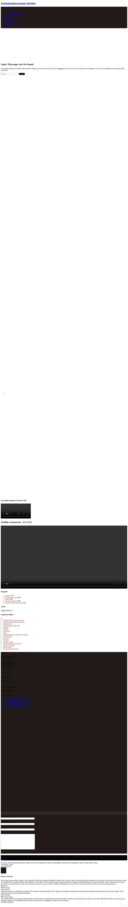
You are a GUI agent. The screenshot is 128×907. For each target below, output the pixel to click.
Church (3, 862)
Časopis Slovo (7, 636)
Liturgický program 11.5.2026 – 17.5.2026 (18, 702)
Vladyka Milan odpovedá (11, 625)
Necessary (6, 891)
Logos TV (6, 638)
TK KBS (6, 640)
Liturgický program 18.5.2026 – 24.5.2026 (18, 699)
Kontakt (7, 27)
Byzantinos (6, 631)
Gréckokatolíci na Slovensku (12, 643)
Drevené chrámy (8, 642)
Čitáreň (7, 24)
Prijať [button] (11, 867)
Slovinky (12, 11)
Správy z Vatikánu (9, 645)
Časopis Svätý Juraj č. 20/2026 (15, 704)
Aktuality (8, 18)
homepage (60, 68)
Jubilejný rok (7, 624)
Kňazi (11, 16)
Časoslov (6, 627)
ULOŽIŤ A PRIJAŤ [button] (7, 905)
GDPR (7, 25)
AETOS (5, 629)
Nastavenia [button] (4, 867)
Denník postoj (7, 647)
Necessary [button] (4, 889)
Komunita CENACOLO (10, 649)
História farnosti (18, 13)
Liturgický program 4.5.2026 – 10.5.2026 (18, 706)
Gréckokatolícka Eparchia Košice (13, 622)
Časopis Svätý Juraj (11, 22)
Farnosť (7, 9)
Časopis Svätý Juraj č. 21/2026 (15, 700)
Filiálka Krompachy (15, 15)
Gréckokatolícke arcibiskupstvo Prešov (15, 634)
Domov (7, 7)
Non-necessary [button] (5, 898)
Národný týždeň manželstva (14, 603)
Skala (5, 633)
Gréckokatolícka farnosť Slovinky (18, 3)
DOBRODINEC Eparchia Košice (13, 620)
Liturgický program (11, 20)
